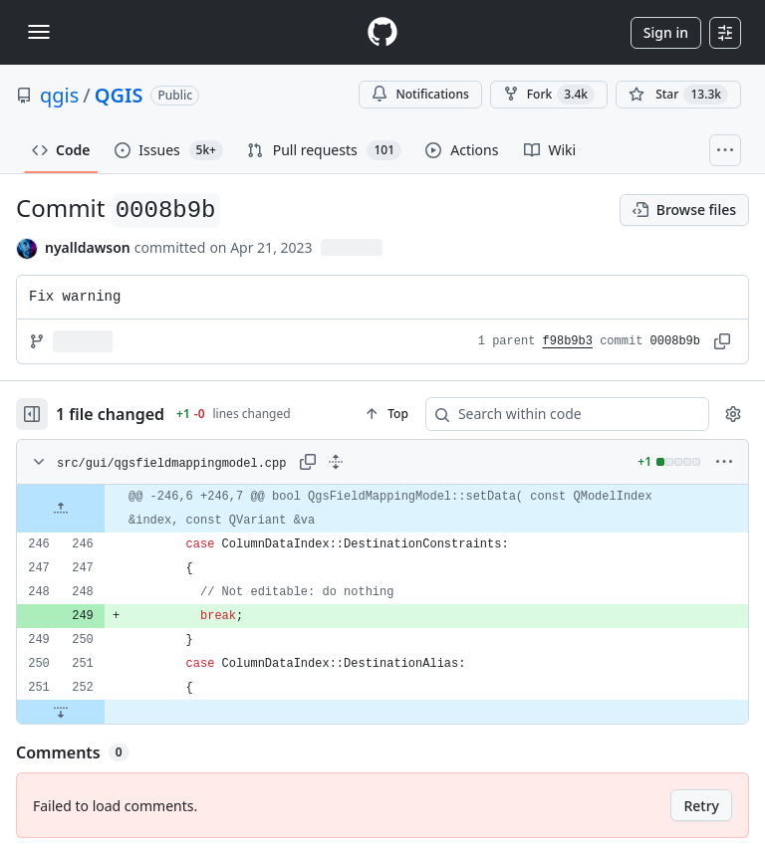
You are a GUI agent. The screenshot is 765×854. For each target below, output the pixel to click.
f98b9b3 (568, 341)
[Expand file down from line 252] (61, 712)
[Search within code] (557, 414)
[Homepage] (382, 32)
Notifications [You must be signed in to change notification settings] (420, 94)
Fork (549, 95)
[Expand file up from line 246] (61, 509)
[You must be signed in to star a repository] (678, 94)
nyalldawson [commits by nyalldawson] (87, 247)
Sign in (665, 32)
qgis (59, 95)
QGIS (119, 95)
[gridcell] (382, 509)
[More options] (724, 462)
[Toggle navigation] (39, 32)
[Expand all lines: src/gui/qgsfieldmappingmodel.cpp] (336, 462)
